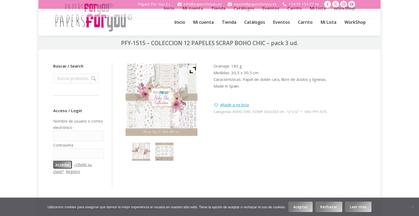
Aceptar (300, 206)
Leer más (358, 206)
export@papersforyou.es (252, 4)
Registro (73, 171)
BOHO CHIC (242, 111)
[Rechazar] (412, 207)
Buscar (93, 78)
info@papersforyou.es (199, 4)
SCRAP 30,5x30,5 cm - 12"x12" (276, 111)
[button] (231, 104)
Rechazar (328, 206)
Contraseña (63, 145)
